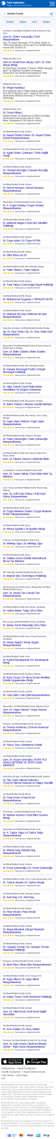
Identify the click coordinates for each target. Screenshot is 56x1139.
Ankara (23, 22)
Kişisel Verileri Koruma (34, 1071)
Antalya (46, 22)
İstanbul (10, 22)
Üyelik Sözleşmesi (27, 1068)
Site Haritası (8, 1075)
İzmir (34, 22)
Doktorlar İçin (8, 1068)
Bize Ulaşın (22, 1075)
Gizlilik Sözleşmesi (11, 1071)
